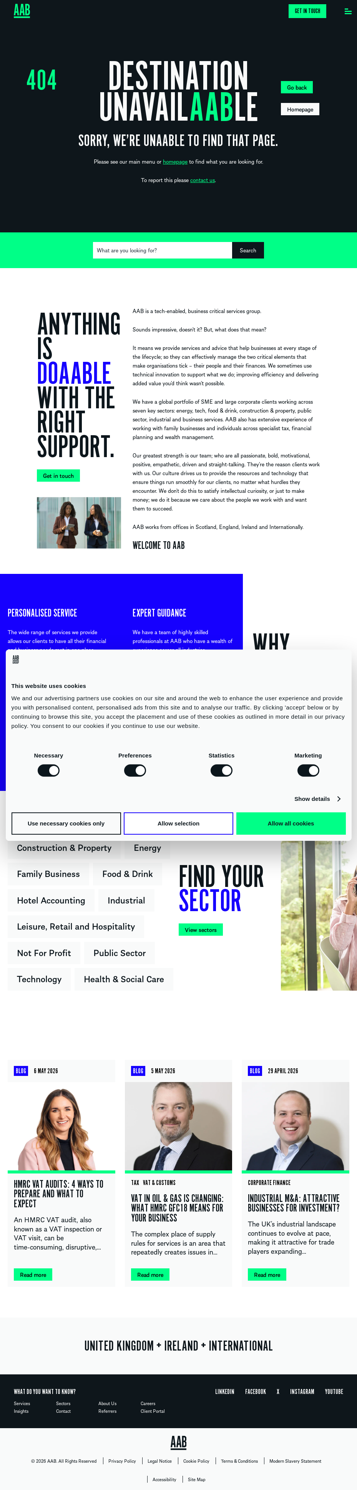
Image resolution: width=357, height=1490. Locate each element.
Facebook (255, 1391)
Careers (148, 1403)
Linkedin (224, 1391)
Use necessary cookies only (66, 823)
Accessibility (164, 1479)
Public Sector (119, 952)
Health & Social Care (124, 978)
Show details (312, 799)
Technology (39, 978)
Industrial (126, 899)
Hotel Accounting (51, 899)
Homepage (300, 109)
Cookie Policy (196, 1460)
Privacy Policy (122, 1460)
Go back (297, 87)
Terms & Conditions (239, 1460)
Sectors (63, 1403)
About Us (107, 1403)
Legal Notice (160, 1460)
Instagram (302, 1391)
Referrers (107, 1410)
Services (22, 1403)
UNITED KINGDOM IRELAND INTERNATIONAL (178, 1346)
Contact (63, 1410)
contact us (202, 180)
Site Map (196, 1479)
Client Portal (153, 1410)
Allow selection (178, 823)
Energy (147, 847)
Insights (21, 1410)
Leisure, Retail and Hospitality (76, 925)
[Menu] (348, 9)
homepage (175, 161)
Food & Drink (127, 873)
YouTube (334, 1391)
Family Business (48, 873)
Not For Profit (44, 952)
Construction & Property (64, 847)
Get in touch (307, 11)
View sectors (201, 929)
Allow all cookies (291, 823)
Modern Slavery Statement (295, 1460)
